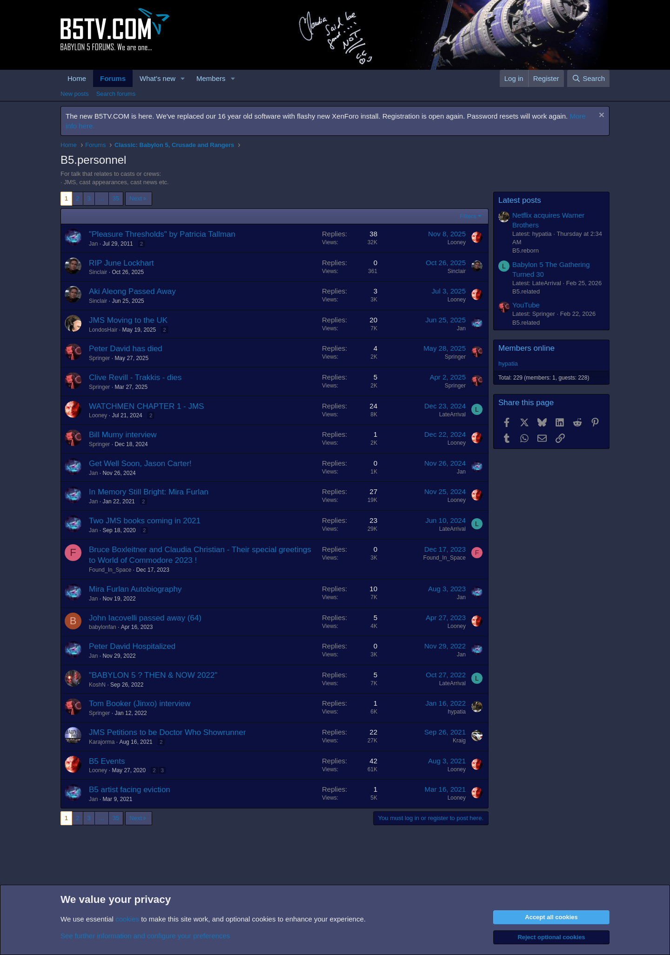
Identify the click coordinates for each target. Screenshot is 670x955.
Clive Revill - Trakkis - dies (135, 377)
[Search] (588, 78)
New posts (74, 93)
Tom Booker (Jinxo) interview (139, 703)
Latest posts (519, 200)
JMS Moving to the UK (128, 320)
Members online (526, 348)
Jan (93, 243)
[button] (182, 78)
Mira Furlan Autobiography (135, 589)
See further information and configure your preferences (145, 936)
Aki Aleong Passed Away (132, 291)
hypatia (457, 711)
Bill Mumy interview (122, 434)
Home (76, 78)
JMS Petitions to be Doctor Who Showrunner (167, 732)
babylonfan (102, 627)
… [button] (102, 198)
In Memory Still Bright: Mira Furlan (148, 492)
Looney (457, 242)
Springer (99, 358)
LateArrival (452, 414)
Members (211, 78)
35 (116, 198)
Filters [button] (468, 216)
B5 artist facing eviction (129, 789)
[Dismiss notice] (600, 116)
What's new (157, 78)
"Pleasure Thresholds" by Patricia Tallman (162, 234)
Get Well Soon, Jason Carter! (140, 463)
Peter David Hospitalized (132, 646)
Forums (113, 78)
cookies (127, 919)
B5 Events (107, 761)
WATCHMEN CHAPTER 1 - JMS (146, 406)
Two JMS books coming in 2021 (145, 520)
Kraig (459, 740)
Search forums (116, 93)
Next (135, 198)
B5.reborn (525, 250)
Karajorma (101, 742)
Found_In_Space (110, 570)
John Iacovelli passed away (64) (145, 618)
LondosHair (103, 330)
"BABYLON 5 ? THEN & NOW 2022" (153, 675)
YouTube (526, 305)
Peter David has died (125, 348)
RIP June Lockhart (121, 263)
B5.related (526, 291)
